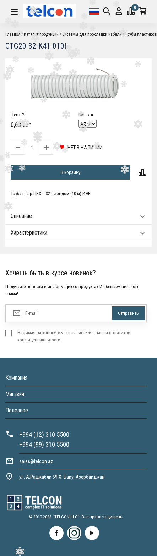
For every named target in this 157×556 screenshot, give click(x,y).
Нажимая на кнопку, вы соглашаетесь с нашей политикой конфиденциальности (73, 336)
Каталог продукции (41, 34)
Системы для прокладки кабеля (91, 34)
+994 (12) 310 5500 (44, 434)
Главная (12, 34)
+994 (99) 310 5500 (44, 444)
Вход (118, 11)
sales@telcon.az (36, 461)
